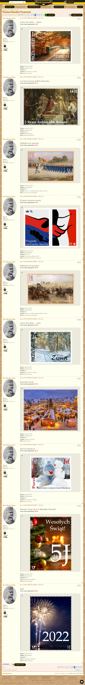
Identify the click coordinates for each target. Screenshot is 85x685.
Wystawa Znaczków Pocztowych (16, 12)
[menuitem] (69, 2)
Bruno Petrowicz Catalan (9, 18)
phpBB (29, 676)
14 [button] (41, 15)
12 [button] (37, 15)
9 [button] (31, 15)
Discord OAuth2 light (39, 677)
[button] (25, 15)
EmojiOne (51, 680)
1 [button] (28, 15)
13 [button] (39, 15)
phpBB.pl (64, 676)
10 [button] (33, 15)
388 (7, 40)
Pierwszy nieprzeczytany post (9, 15)
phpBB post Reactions (36, 680)
